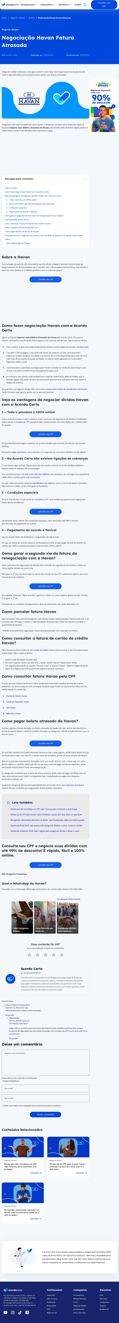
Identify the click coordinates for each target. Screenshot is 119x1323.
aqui (86, 347)
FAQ (48, 1305)
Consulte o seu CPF (104, 4)
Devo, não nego (79, 1308)
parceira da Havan (75, 785)
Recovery (103, 1294)
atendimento (38, 483)
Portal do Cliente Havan (16, 696)
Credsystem (104, 1298)
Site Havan (11, 707)
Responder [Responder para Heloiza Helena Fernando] (9, 1011)
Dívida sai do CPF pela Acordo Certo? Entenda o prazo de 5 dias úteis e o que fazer (46, 814)
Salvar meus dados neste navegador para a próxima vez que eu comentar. (32, 1101)
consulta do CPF (22, 422)
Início (4, 17)
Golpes (77, 4)
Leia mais (34, 1168)
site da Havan (19, 659)
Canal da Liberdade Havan (17, 701)
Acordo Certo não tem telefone (36, 474)
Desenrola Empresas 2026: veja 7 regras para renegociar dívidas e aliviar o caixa (45, 831)
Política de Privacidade (51, 1300)
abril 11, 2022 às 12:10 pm (19, 1016)
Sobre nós (51, 1291)
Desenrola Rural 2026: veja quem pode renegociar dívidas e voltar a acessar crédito (47, 825)
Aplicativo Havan (13, 713)
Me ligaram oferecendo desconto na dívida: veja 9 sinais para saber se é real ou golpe (47, 820)
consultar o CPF (41, 499)
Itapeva (103, 1301)
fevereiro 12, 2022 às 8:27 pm (16, 1003)
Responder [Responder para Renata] (13, 1034)
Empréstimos (78, 1305)
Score (75, 1298)
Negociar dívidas (17, 17)
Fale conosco (52, 1294)
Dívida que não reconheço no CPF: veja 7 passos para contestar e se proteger (44, 809)
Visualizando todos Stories (63, 899)
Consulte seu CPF (45, 279)
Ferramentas (78, 1291)
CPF (26, 668)
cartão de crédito (41, 650)
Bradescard (104, 1305)
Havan (56, 264)
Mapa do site (52, 1308)
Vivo (101, 1291)
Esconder (45, 178)
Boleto (32, 17)
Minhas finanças (79, 1294)
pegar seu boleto (19, 452)
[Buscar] (85, 4)
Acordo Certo (11, 55)
